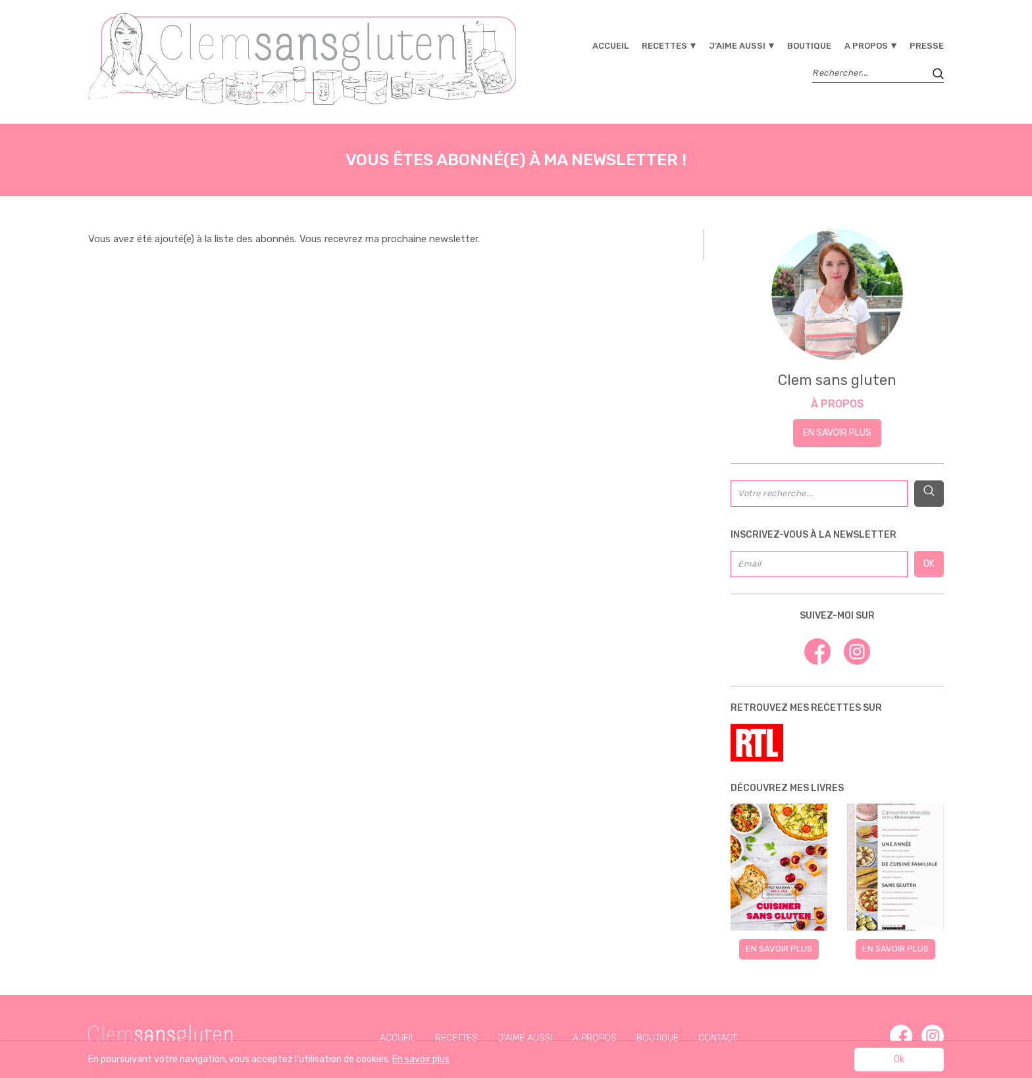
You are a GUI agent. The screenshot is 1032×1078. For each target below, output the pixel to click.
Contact (717, 1038)
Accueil (610, 46)
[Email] (819, 564)
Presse (927, 46)
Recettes (664, 46)
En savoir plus (837, 432)
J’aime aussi (737, 46)
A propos (866, 46)
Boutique (809, 46)
